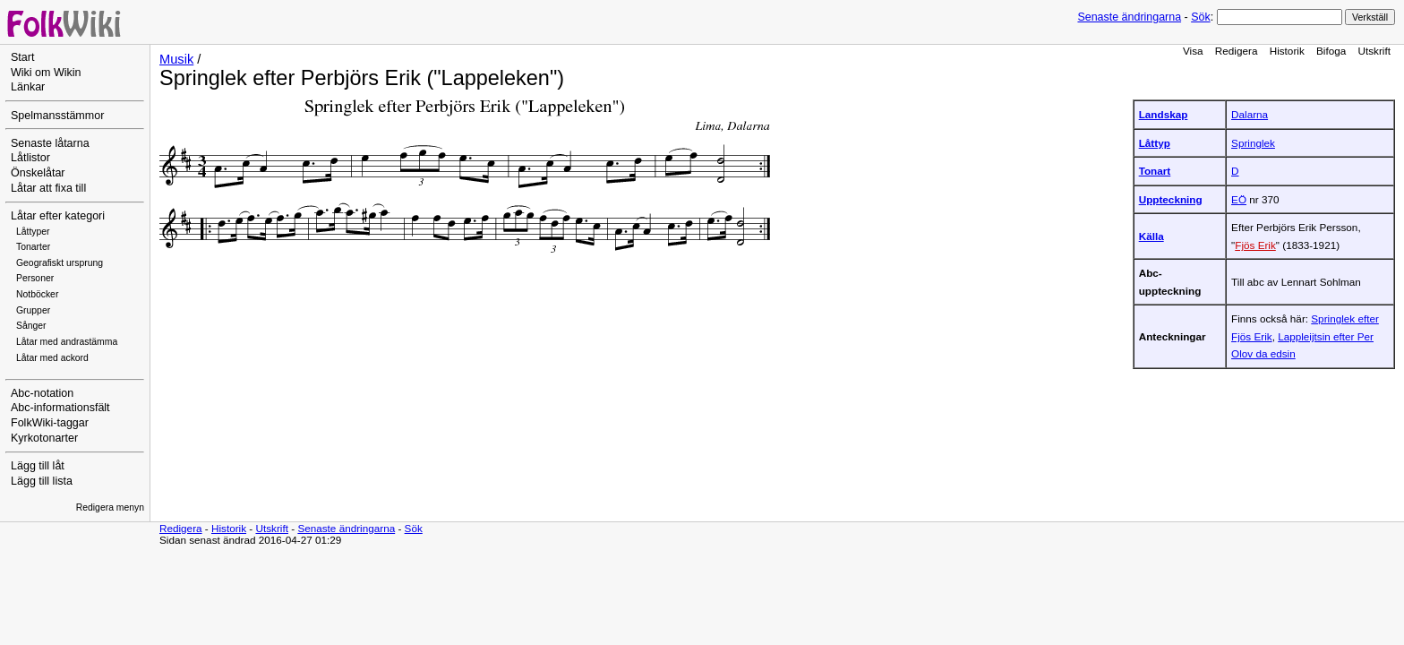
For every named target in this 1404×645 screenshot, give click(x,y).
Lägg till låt (37, 466)
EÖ (1238, 199)
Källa (1151, 236)
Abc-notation (42, 393)
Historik (1287, 50)
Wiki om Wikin (46, 72)
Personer (35, 278)
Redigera (1236, 50)
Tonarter (33, 247)
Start (22, 57)
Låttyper (33, 231)
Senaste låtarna (50, 143)
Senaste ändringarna (1129, 17)
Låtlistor (30, 157)
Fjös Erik (1255, 245)
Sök (1200, 17)
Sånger (31, 326)
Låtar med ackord (52, 358)
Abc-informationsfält (60, 407)
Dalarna (1249, 114)
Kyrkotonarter (44, 438)
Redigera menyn (110, 507)
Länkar (28, 87)
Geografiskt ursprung (59, 263)
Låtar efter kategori (58, 216)
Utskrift (1374, 50)
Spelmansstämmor (57, 115)
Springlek (1253, 143)
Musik (176, 59)
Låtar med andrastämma (66, 342)
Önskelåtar (38, 173)
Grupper (33, 310)
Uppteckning (1171, 199)
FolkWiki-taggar (50, 423)
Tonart (1155, 170)
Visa (1193, 50)
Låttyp (1154, 143)
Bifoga (1331, 50)
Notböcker (37, 294)
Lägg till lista (42, 481)
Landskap (1163, 114)
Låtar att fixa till (48, 188)
